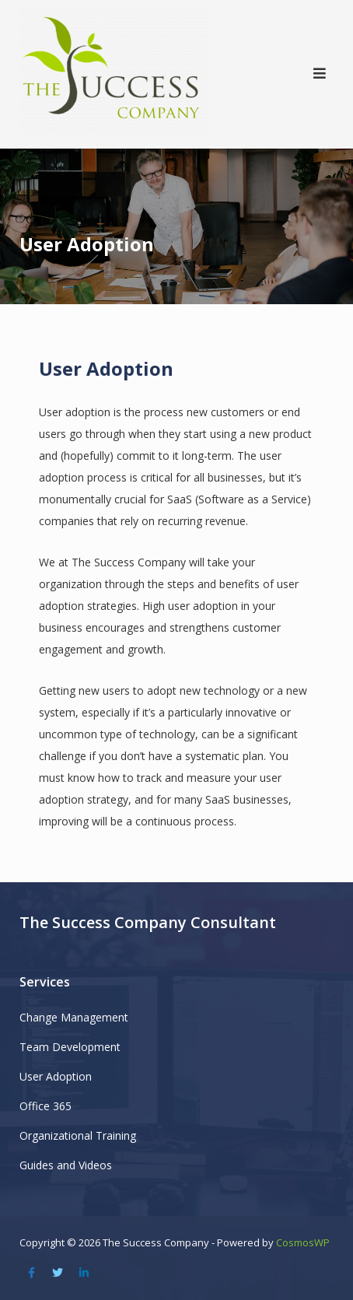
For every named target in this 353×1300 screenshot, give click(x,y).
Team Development (70, 1046)
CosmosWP (303, 1242)
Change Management (73, 1017)
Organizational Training (77, 1135)
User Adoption (55, 1076)
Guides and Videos (65, 1165)
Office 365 (45, 1106)
